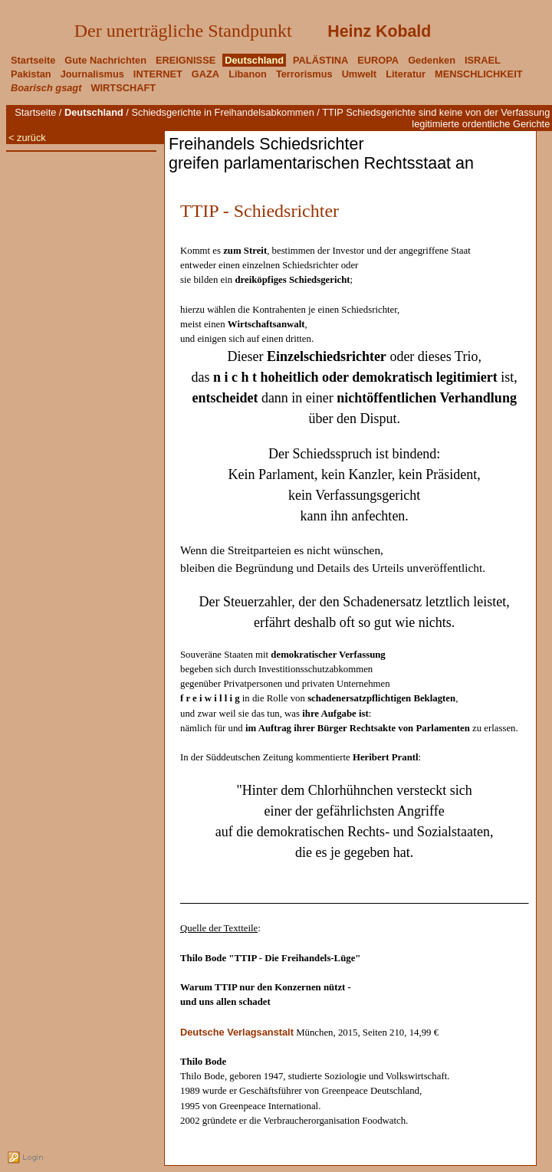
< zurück (27, 137)
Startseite (35, 112)
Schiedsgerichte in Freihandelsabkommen (222, 112)
